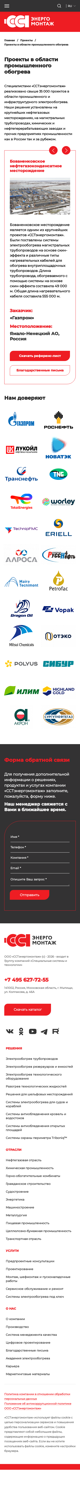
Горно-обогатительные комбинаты (33, 1176)
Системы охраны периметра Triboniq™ (36, 1138)
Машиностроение (20, 1207)
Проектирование (19, 1269)
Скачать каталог (28, 1010)
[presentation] (53, 150)
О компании (15, 1319)
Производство (17, 1327)
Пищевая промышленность (27, 1223)
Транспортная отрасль (23, 1239)
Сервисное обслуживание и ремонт (34, 1289)
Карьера (12, 1366)
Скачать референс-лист (40, 356)
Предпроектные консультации (30, 1261)
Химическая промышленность (30, 1168)
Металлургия (16, 1215)
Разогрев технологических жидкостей (36, 1086)
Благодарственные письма (40, 370)
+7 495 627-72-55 (26, 980)
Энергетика (15, 1199)
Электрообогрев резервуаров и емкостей (39, 1067)
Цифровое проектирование (28, 1343)
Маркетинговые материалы (28, 1374)
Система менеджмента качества (31, 1335)
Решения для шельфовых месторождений (39, 1094)
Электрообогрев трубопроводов (32, 1059)
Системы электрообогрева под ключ (35, 1297)
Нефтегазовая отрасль (23, 1160)
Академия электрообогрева (28, 1358)
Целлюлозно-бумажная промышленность (38, 1231)
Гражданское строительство (28, 1184)
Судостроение (17, 1192)
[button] (6, 6)
